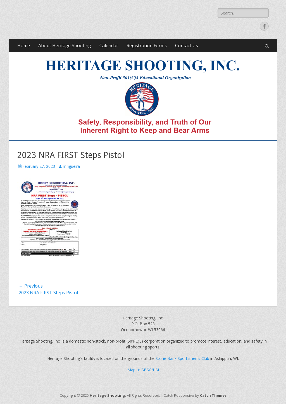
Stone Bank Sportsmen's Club (182, 358)
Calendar (108, 45)
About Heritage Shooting (64, 45)
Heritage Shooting (107, 395)
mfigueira (71, 166)
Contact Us (186, 45)
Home (23, 45)
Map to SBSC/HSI (143, 369)
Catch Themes (213, 395)
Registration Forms (147, 45)
